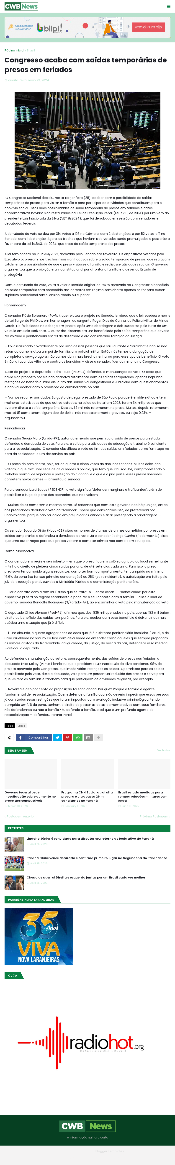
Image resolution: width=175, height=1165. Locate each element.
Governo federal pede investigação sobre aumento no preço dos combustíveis (30, 796)
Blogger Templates (109, 1151)
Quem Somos (75, 1158)
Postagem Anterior (21, 816)
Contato (97, 1158)
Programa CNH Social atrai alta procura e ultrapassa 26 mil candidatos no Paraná (87, 796)
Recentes (16, 828)
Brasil (31, 50)
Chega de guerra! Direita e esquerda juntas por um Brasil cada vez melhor (86, 878)
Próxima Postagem (154, 816)
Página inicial (14, 50)
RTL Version (116, 1158)
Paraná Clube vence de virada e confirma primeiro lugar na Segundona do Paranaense (97, 858)
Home (54, 1158)
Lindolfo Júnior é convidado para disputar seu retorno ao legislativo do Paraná (90, 839)
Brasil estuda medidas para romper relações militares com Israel (142, 796)
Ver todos (163, 750)
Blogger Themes (81, 1151)
